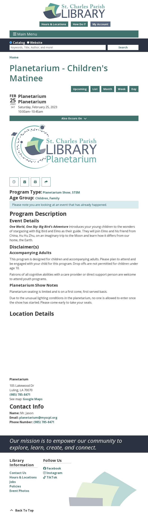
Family (54, 198)
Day (133, 89)
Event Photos (19, 491)
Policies (15, 486)
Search (123, 47)
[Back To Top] (74, 510)
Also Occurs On (74, 118)
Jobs (13, 482)
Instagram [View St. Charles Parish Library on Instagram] (52, 473)
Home (14, 57)
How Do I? (79, 24)
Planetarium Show (56, 192)
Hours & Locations (53, 24)
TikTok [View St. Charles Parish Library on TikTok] (50, 477)
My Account (100, 24)
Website (36, 43)
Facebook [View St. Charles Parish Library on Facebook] (52, 468)
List (95, 89)
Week (122, 89)
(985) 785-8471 (20, 395)
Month (107, 89)
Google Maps (32, 399)
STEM (76, 192)
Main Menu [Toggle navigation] (25, 33)
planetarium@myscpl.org (38, 417)
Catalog (19, 43)
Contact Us (18, 473)
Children (41, 198)
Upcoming (80, 89)
